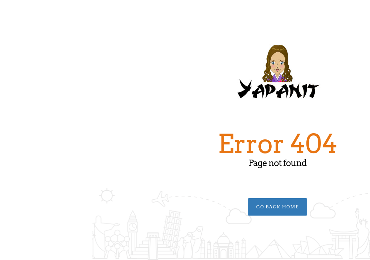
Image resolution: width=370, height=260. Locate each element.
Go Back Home (185, 206)
